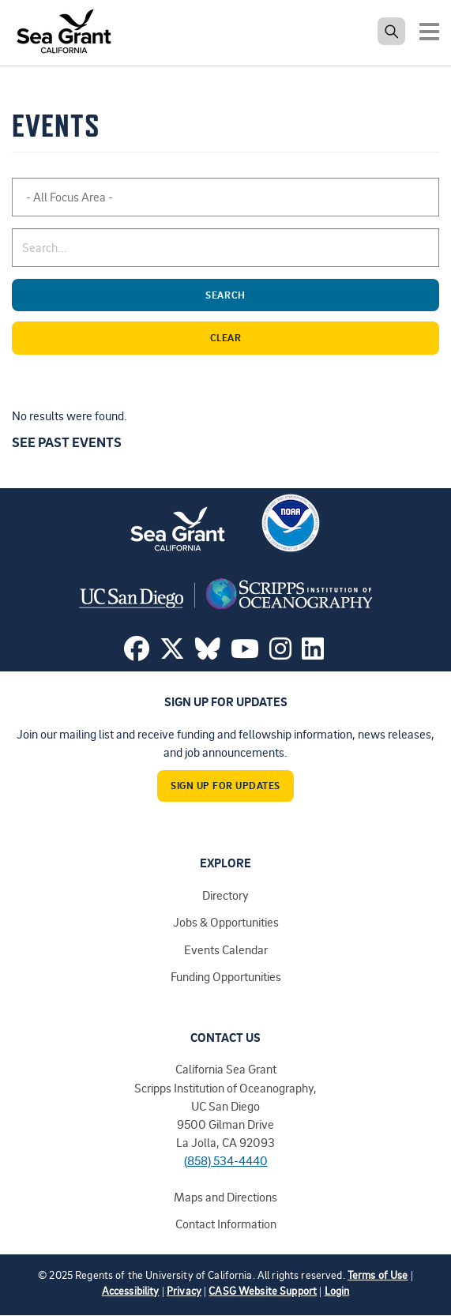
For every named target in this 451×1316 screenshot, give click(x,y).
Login (337, 1290)
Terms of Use (378, 1274)
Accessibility (131, 1290)
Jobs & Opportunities (226, 922)
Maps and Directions (225, 1197)
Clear (321, 337)
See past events (67, 441)
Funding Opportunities (226, 976)
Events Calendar (226, 949)
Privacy (184, 1290)
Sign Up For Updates (225, 785)
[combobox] (225, 197)
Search (318, 295)
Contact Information (225, 1223)
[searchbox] (93, 197)
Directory (225, 895)
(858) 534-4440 (226, 1160)
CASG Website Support (263, 1290)
